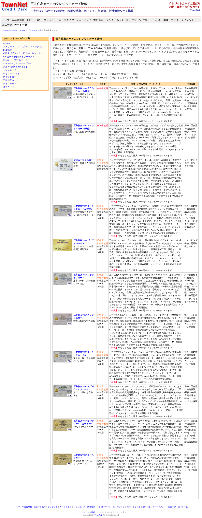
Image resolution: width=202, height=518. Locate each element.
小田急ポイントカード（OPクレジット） (23, 53)
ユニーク (7, 24)
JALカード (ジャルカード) (15, 60)
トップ (6, 20)
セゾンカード (9, 70)
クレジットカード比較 (85, 512)
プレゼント (50, 20)
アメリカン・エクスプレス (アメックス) (22, 46)
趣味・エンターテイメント (178, 20)
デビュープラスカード (84, 160)
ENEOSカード (10, 50)
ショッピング (83, 20)
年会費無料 (18, 20)
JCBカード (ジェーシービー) (17, 63)
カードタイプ (66, 20)
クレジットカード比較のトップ (16, 30)
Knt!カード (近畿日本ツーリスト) (19, 56)
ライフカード (9, 83)
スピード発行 (34, 20)
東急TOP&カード (11, 73)
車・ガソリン (133, 20)
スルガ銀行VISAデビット (15, 66)
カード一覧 (20, 25)
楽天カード (8, 87)
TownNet (195, 10)
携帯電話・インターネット (108, 20)
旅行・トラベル (152, 20)
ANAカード (8, 43)
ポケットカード (10, 77)
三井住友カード (10, 80)
